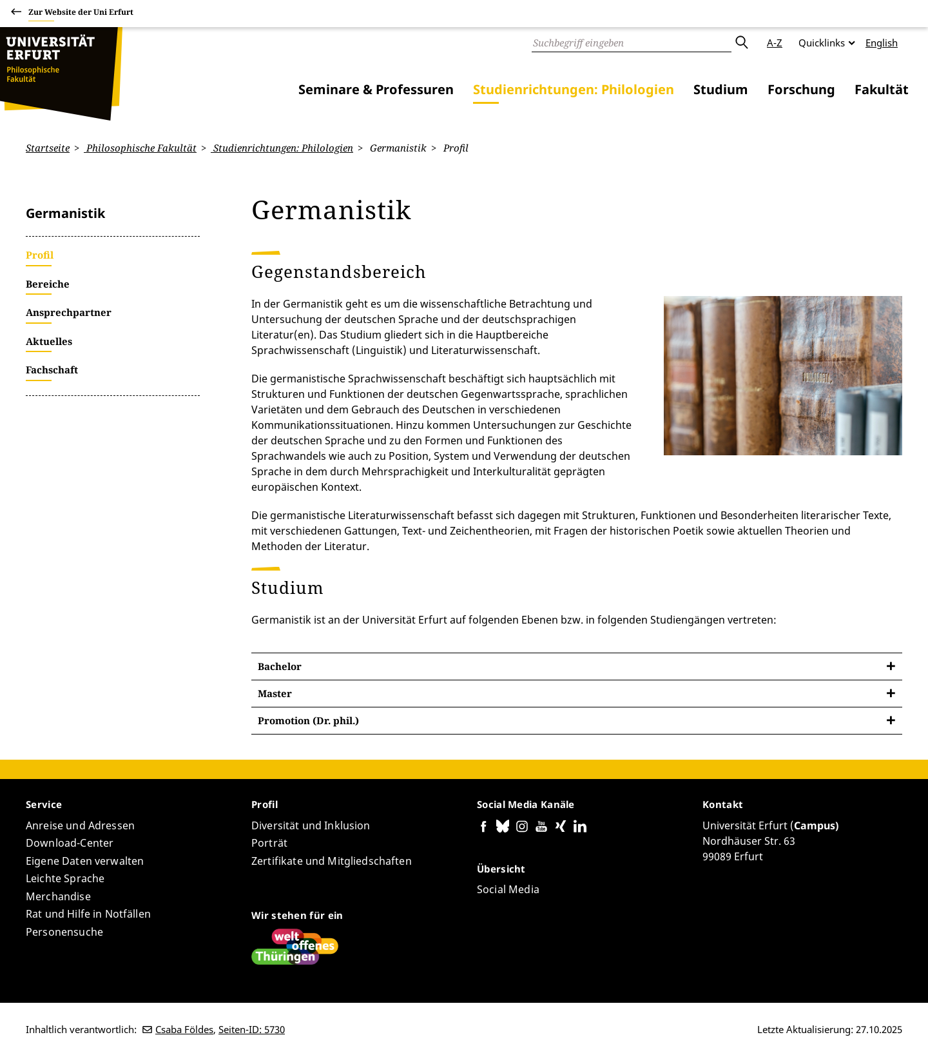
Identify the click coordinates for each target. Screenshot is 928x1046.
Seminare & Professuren (376, 89)
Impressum (824, 1019)
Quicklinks (821, 42)
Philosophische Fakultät (140, 147)
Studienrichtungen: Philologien (573, 89)
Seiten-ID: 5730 (251, 998)
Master (275, 661)
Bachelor (280, 634)
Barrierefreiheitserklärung (630, 1019)
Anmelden (879, 1019)
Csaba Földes (184, 998)
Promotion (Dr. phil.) (308, 688)
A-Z (774, 42)
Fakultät (882, 89)
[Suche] (631, 42)
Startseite (48, 147)
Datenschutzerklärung (744, 1019)
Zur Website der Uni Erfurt (80, 13)
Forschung (801, 89)
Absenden (741, 42)
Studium (720, 89)
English (881, 42)
